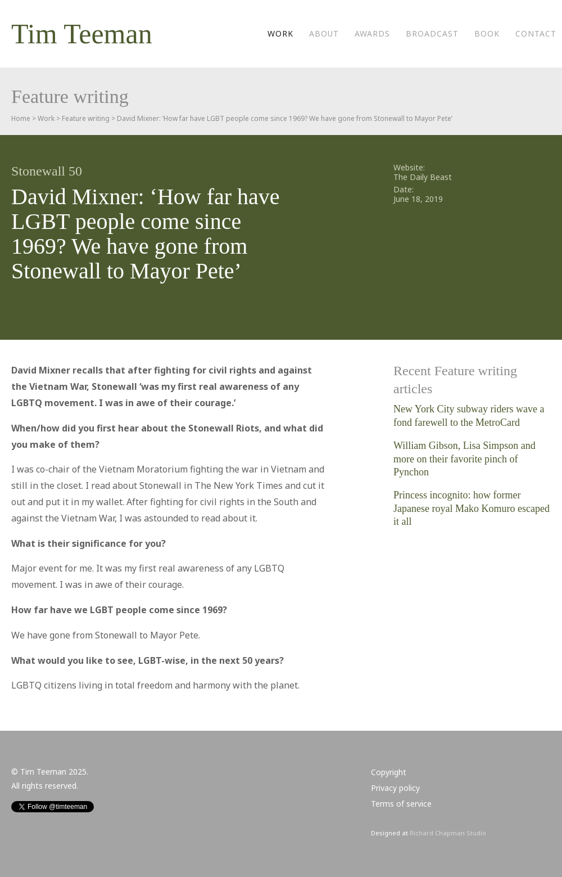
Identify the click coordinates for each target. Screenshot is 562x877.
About (324, 33)
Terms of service (401, 803)
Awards (372, 33)
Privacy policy (395, 787)
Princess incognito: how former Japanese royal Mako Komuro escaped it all (471, 508)
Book (487, 33)
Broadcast (432, 33)
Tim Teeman (81, 34)
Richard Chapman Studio (448, 833)
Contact (535, 33)
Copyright (388, 772)
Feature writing (86, 118)
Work (280, 33)
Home (20, 118)
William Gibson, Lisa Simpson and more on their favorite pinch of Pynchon (464, 459)
